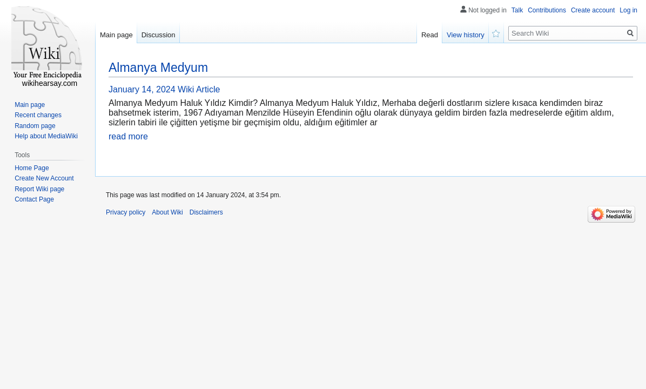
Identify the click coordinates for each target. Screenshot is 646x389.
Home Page (32, 168)
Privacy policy (125, 212)
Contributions (547, 10)
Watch (496, 32)
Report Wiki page (39, 189)
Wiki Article (199, 89)
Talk (517, 10)
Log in (628, 10)
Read (429, 35)
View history (465, 35)
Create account (593, 10)
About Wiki (167, 212)
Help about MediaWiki (46, 136)
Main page (116, 35)
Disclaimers (206, 212)
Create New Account (44, 178)
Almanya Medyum (158, 68)
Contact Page (34, 199)
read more (128, 136)
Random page (35, 126)
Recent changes (38, 115)
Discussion (159, 35)
